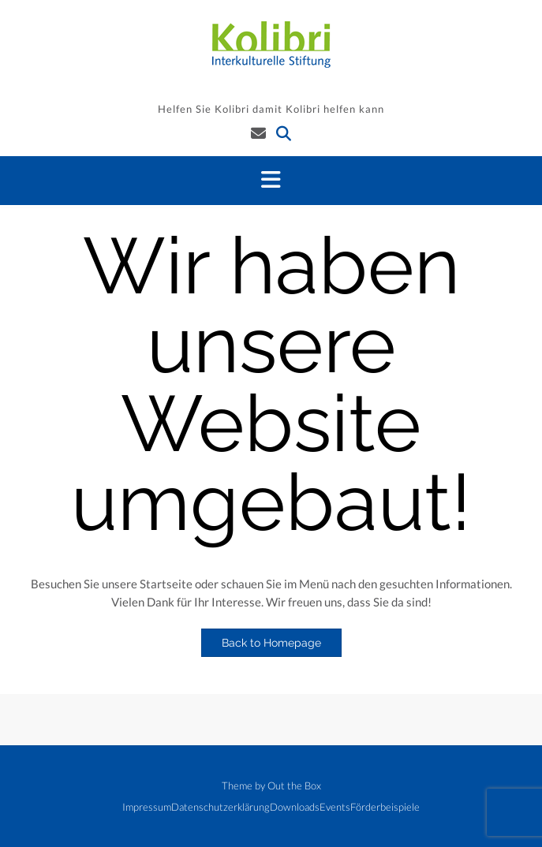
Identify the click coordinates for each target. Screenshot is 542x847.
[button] (271, 180)
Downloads (295, 807)
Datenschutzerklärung (220, 807)
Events (335, 807)
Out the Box (294, 785)
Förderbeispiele (385, 807)
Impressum (146, 807)
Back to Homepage (271, 642)
